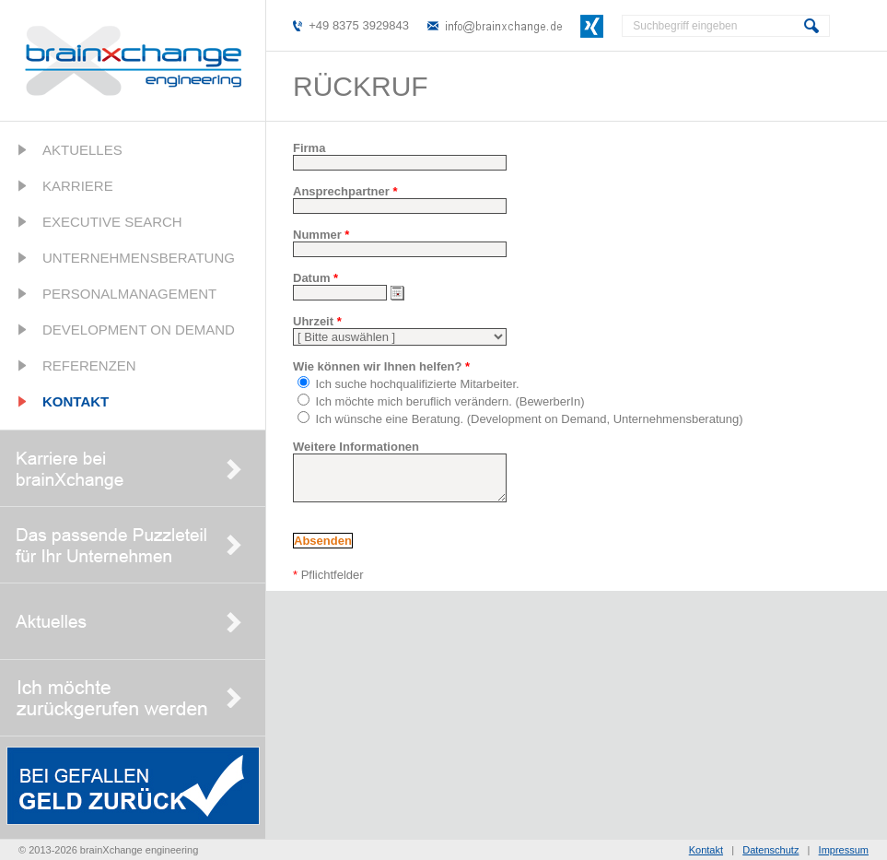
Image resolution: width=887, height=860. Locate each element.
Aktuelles (82, 150)
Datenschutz (770, 849)
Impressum (844, 849)
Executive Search (112, 222)
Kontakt (75, 401)
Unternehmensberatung (138, 257)
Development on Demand (138, 329)
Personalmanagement (129, 293)
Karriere (77, 186)
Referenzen (89, 365)
